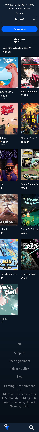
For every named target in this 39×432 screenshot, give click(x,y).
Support (19, 353)
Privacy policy (19, 369)
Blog (19, 376)
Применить (19, 29)
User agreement (19, 361)
